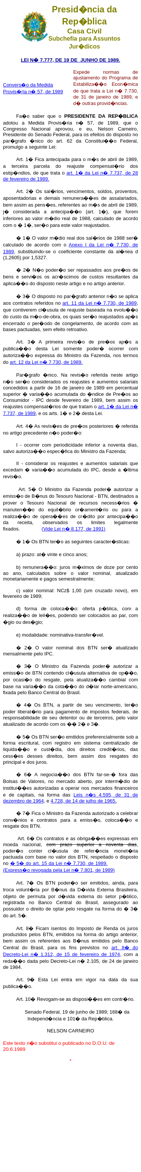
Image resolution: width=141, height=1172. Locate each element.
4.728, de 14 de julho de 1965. (84, 801)
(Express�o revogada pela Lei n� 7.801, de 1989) (59, 870)
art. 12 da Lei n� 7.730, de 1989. (46, 362)
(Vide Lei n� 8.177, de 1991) (74, 529)
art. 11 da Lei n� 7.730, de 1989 (99, 303)
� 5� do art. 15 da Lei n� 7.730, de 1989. (59, 863)
